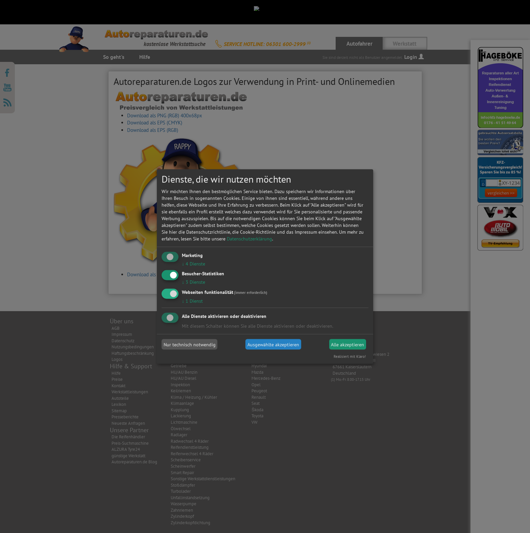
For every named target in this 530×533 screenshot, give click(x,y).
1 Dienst (192, 301)
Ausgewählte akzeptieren (273, 344)
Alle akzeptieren (347, 344)
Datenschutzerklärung (249, 238)
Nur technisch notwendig (190, 344)
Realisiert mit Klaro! (350, 356)
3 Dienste (193, 282)
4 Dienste (193, 263)
